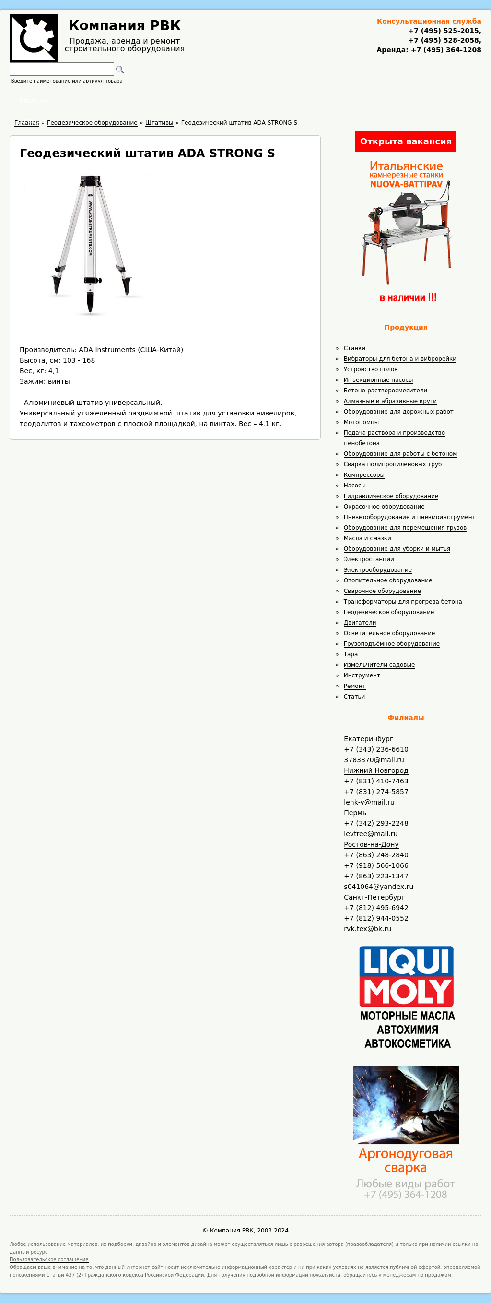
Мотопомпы (361, 422)
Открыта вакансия (406, 141)
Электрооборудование (378, 570)
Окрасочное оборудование (384, 506)
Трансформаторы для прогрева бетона (403, 601)
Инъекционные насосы (378, 380)
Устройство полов (371, 369)
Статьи (354, 696)
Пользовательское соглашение (49, 1259)
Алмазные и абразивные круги (390, 401)
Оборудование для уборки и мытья (397, 548)
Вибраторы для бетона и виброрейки (400, 358)
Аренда (181, 101)
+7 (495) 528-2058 (443, 40)
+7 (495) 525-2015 (443, 31)
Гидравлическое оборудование (391, 496)
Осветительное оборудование (389, 633)
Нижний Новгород (376, 770)
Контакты (356, 101)
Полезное (237, 101)
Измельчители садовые (379, 665)
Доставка (296, 101)
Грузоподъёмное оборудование (392, 643)
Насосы (355, 485)
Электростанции (369, 559)
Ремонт (355, 686)
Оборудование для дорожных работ (399, 411)
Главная (127, 101)
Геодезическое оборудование (389, 612)
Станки (355, 348)
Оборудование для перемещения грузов (405, 527)
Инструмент (362, 675)
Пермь (355, 813)
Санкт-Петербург (374, 897)
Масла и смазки (367, 538)
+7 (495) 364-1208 (445, 50)
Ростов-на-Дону (371, 844)
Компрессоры (364, 475)
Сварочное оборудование (382, 591)
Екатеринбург (368, 739)
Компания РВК (125, 26)
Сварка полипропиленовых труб (393, 464)
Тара (351, 654)
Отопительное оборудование (388, 580)
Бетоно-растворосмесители (386, 390)
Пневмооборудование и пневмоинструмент (410, 517)
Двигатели (360, 622)
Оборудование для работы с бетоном (400, 453)
